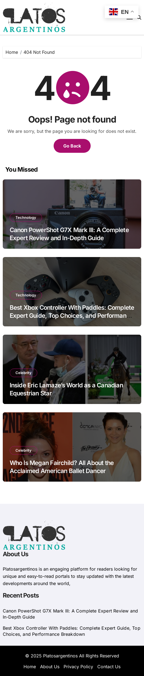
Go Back (72, 146)
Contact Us (109, 666)
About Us (49, 666)
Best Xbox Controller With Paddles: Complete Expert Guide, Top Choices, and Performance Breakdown (72, 315)
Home (29, 666)
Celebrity (23, 372)
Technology (25, 217)
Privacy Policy (78, 666)
